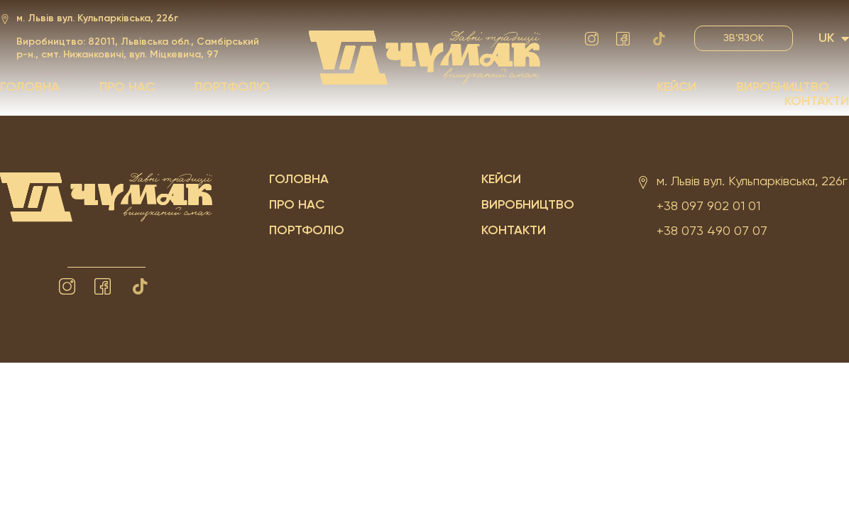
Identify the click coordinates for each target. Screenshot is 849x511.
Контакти (816, 101)
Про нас (127, 87)
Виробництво (782, 87)
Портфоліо (232, 87)
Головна (30, 87)
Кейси (676, 87)
